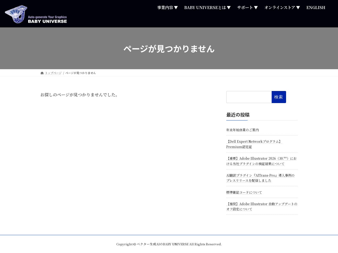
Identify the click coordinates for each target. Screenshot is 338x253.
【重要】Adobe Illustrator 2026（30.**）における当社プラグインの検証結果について (261, 161)
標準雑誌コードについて (244, 192)
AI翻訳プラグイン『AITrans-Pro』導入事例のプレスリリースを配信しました (260, 178)
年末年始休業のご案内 (242, 129)
